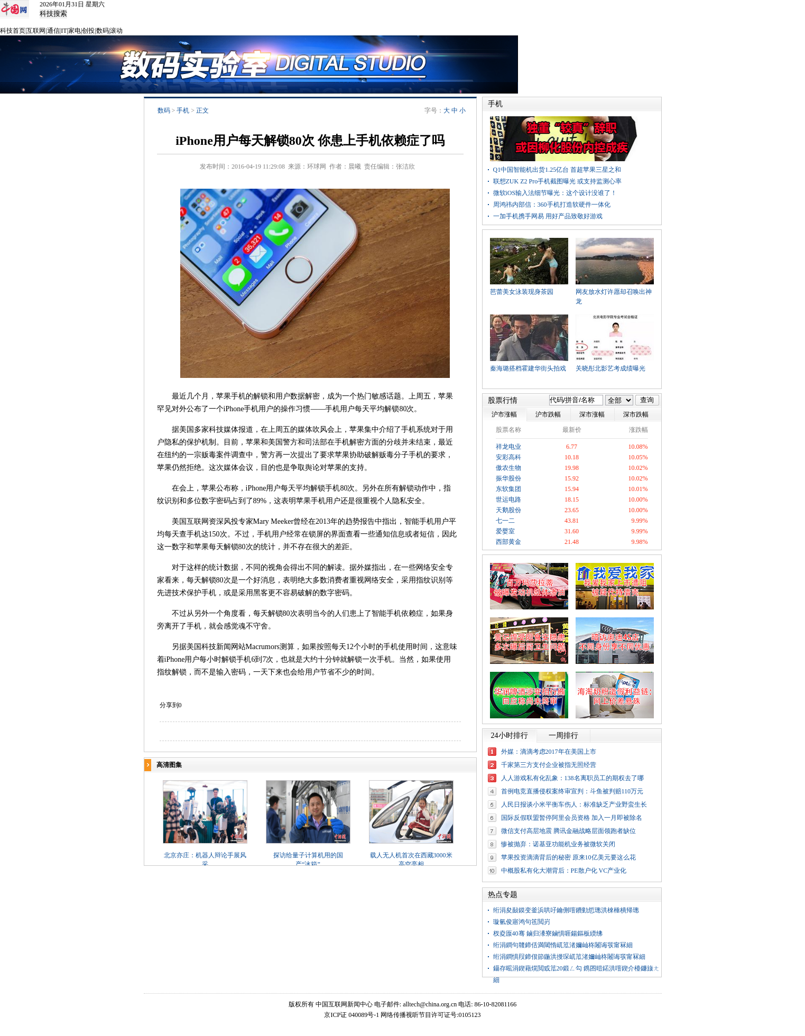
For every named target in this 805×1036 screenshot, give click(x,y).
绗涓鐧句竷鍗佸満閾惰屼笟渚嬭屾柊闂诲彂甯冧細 (563, 945)
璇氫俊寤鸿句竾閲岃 (521, 922)
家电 (74, 30)
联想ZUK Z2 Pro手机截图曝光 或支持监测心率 (557, 181)
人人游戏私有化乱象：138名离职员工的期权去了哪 (572, 778)
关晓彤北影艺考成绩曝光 (610, 368)
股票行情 (502, 400)
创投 (88, 30)
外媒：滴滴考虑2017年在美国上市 (548, 751)
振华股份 (508, 478)
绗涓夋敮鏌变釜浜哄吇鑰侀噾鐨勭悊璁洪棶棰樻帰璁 (566, 910)
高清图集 (169, 765)
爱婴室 (505, 531)
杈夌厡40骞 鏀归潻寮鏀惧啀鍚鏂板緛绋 (548, 933)
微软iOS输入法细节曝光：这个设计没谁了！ (555, 193)
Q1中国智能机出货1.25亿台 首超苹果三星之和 (557, 169)
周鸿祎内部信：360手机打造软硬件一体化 (551, 204)
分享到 (169, 705)
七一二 (505, 520)
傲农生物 (508, 467)
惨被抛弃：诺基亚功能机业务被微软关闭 (558, 844)
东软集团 (508, 489)
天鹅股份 (508, 510)
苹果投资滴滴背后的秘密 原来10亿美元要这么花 (568, 857)
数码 (102, 30)
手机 (183, 110)
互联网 (35, 30)
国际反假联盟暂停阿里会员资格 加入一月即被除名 (571, 817)
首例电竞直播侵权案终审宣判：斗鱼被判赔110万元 (572, 791)
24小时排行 (509, 735)
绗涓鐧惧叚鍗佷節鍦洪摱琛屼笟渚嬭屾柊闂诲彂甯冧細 (569, 956)
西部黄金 (508, 541)
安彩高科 (508, 457)
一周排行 (563, 735)
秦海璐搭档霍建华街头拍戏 (528, 368)
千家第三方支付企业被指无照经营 (548, 765)
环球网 (316, 166)
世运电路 (508, 499)
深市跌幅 (636, 414)
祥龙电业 (508, 446)
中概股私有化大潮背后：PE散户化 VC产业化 (564, 870)
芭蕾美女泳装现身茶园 (521, 291)
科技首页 (12, 30)
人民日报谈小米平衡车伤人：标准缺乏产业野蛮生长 (574, 804)
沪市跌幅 (548, 414)
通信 (53, 30)
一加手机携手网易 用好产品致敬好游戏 (548, 216)
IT (64, 30)
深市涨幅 (592, 414)
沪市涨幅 (504, 414)
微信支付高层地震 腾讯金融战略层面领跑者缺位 (568, 831)
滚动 (116, 30)
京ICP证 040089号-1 (351, 1015)
